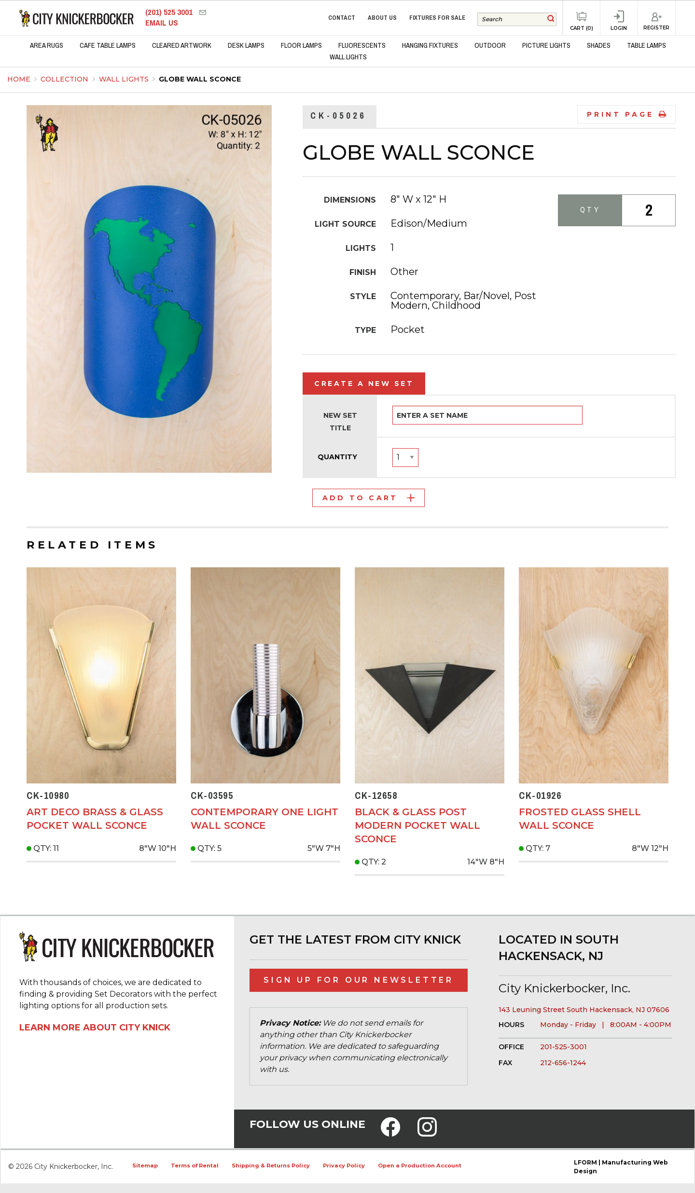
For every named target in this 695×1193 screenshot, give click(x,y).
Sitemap (145, 1165)
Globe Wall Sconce (200, 79)
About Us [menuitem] (382, 17)
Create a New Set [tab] (364, 383)
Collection (65, 79)
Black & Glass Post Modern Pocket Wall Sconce (417, 825)
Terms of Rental (195, 1165)
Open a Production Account (419, 1165)
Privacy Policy (344, 1165)
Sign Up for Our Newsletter (359, 980)
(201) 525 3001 (170, 12)
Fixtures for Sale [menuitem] (437, 17)
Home (18, 79)
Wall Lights (125, 79)
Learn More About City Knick (94, 1027)
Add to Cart (368, 498)
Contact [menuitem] (341, 17)
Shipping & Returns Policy (271, 1165)
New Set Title (340, 421)
